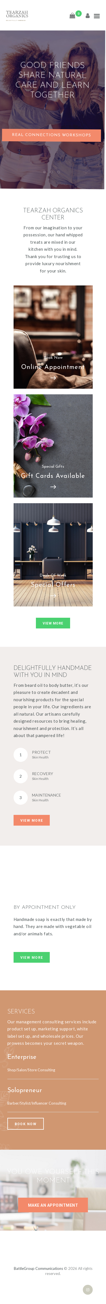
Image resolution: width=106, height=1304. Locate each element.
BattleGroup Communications (38, 1268)
